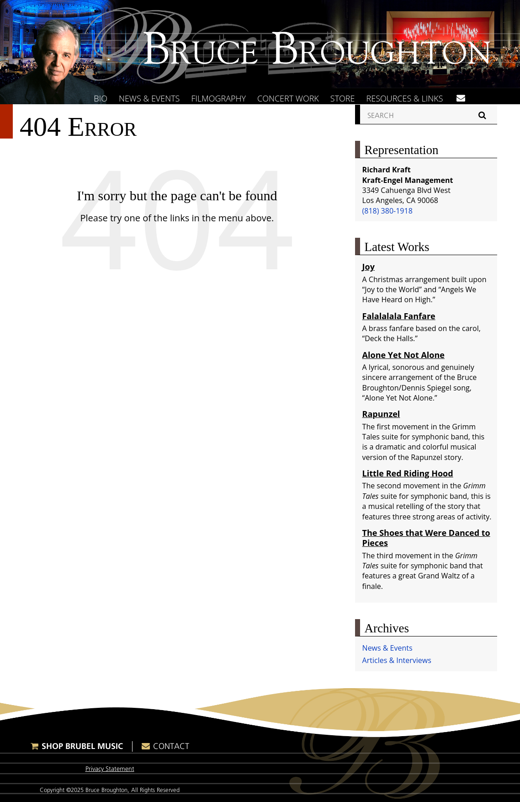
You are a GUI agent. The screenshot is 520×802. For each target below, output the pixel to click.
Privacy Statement (109, 768)
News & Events (149, 98)
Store (342, 98)
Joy (368, 266)
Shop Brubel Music (82, 746)
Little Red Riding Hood (407, 473)
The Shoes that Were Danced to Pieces (426, 537)
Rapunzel (381, 413)
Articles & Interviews (396, 660)
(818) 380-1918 (387, 211)
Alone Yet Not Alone (403, 354)
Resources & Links (404, 98)
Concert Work (288, 98)
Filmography (218, 98)
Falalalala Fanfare (398, 315)
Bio (100, 98)
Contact (171, 746)
